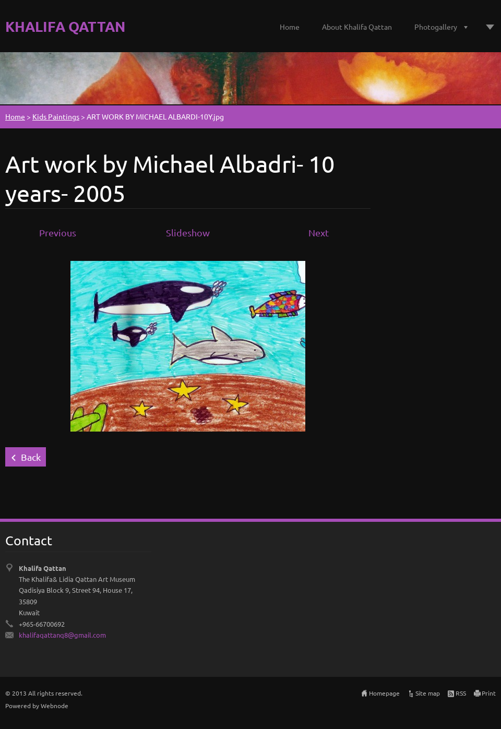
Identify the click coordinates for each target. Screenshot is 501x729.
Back (31, 456)
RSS (461, 693)
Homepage (384, 693)
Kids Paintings (55, 116)
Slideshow (188, 232)
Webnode (54, 705)
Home (290, 26)
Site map (427, 693)
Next (318, 232)
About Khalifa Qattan (357, 26)
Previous (57, 232)
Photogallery (435, 26)
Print (489, 693)
